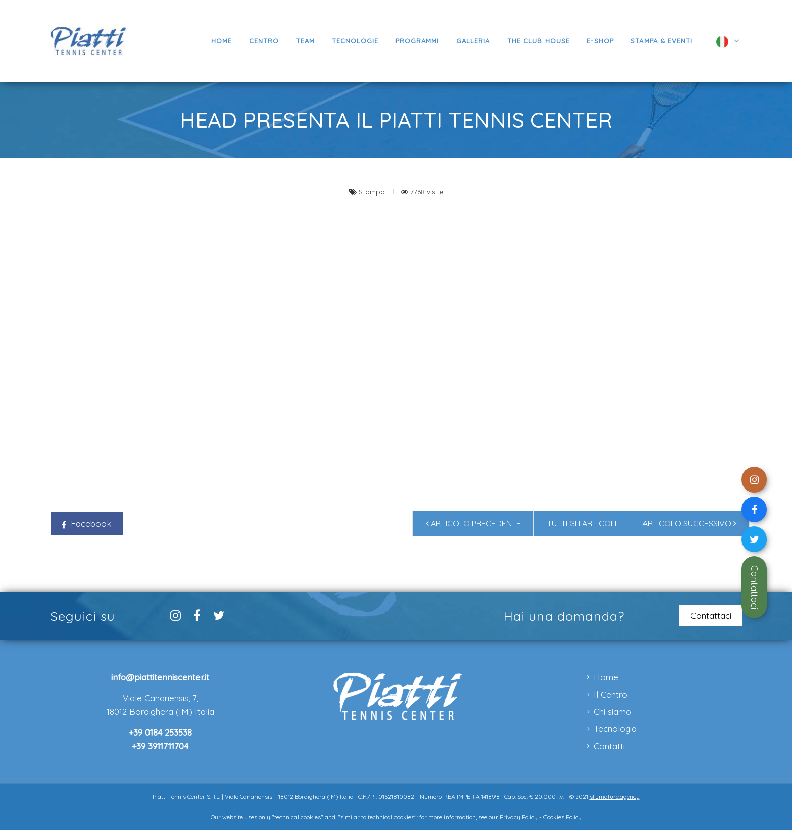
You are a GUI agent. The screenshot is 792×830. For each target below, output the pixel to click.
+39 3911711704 (160, 746)
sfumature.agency (615, 796)
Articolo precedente (473, 523)
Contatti (609, 746)
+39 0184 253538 (160, 732)
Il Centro (610, 694)
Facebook (87, 523)
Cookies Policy (562, 817)
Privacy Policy (519, 817)
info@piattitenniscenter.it (160, 677)
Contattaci (754, 587)
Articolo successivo (689, 523)
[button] (417, 41)
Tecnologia (615, 728)
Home (605, 677)
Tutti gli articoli (581, 523)
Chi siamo (612, 711)
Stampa (373, 191)
